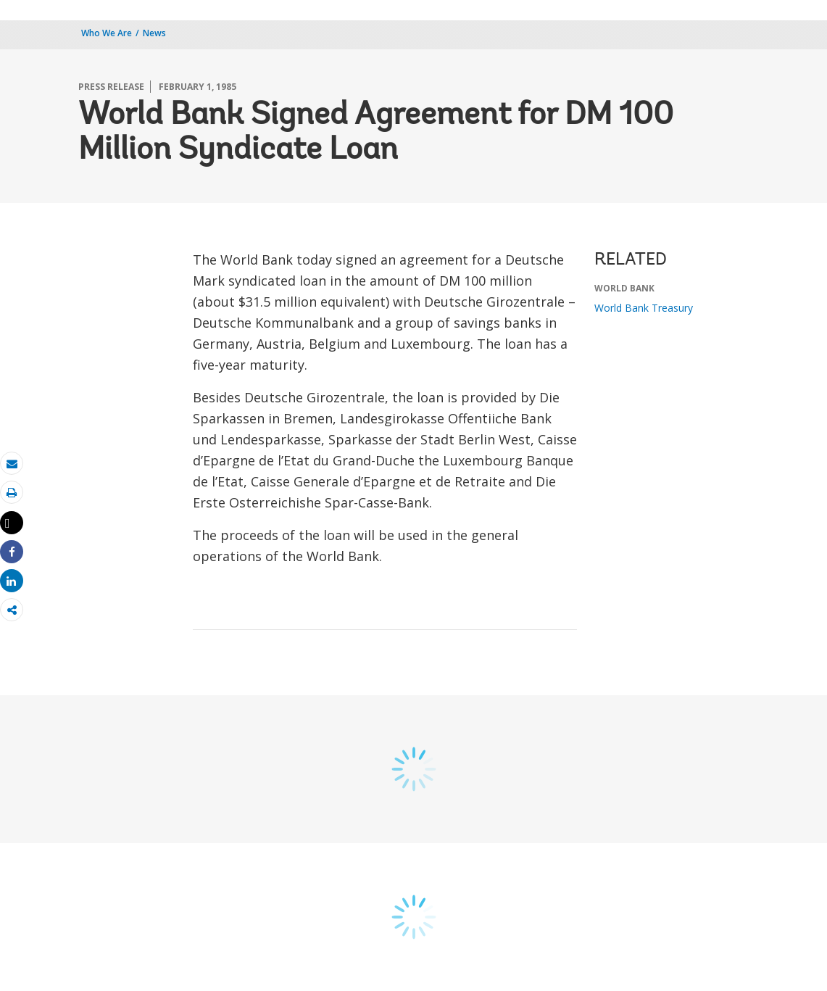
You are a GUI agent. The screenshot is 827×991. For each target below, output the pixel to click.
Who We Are (106, 33)
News (154, 33)
